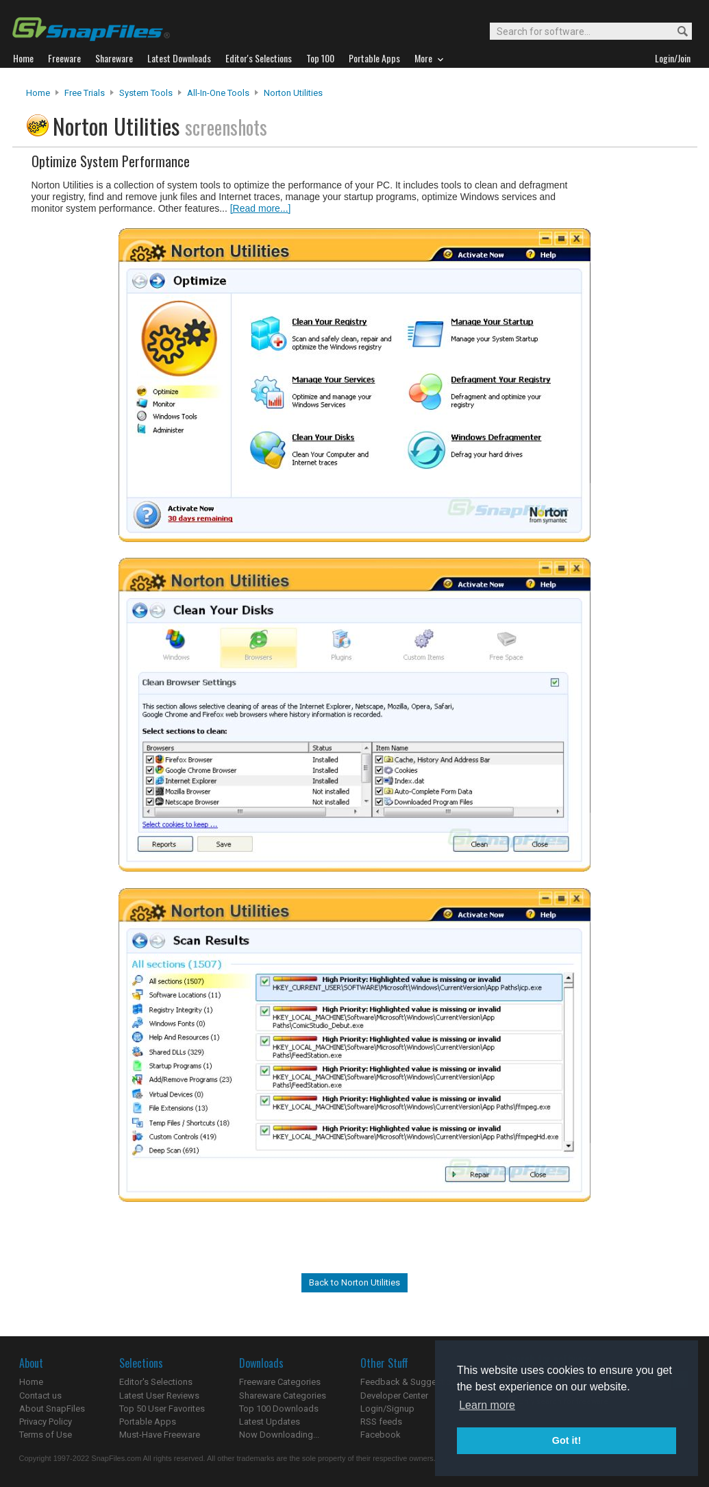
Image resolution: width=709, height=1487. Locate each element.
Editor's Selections (155, 1382)
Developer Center (394, 1395)
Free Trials (84, 93)
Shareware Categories (282, 1395)
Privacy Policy (45, 1421)
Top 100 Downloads (279, 1408)
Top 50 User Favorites (162, 1408)
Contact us (40, 1395)
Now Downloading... (279, 1434)
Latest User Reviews (159, 1395)
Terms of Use (45, 1434)
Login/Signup (387, 1408)
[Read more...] (260, 208)
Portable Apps (147, 1421)
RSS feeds (381, 1421)
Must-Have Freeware (159, 1434)
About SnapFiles (52, 1408)
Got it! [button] (566, 1440)
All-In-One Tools (218, 93)
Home (38, 93)
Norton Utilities (293, 93)
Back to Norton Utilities (354, 1282)
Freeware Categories (280, 1382)
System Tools (146, 93)
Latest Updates (269, 1421)
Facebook (380, 1434)
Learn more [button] (487, 1405)
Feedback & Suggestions (410, 1382)
